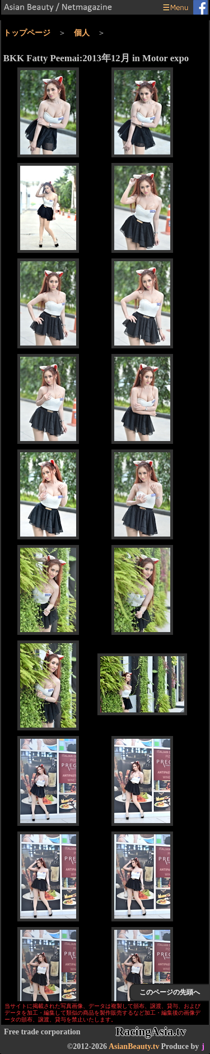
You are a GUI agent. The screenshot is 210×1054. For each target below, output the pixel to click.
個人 (82, 33)
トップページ (26, 33)
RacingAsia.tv (151, 1031)
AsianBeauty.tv (134, 1046)
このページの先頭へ (169, 992)
